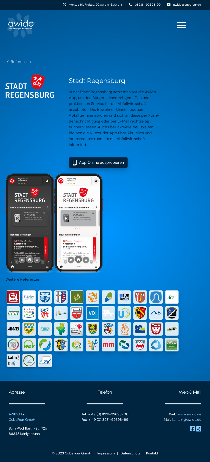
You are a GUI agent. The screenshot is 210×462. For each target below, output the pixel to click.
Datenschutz (130, 453)
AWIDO (14, 414)
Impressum (106, 453)
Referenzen (21, 61)
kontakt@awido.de (186, 419)
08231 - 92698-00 (147, 5)
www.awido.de (189, 414)
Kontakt (152, 453)
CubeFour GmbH (22, 419)
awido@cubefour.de (187, 5)
